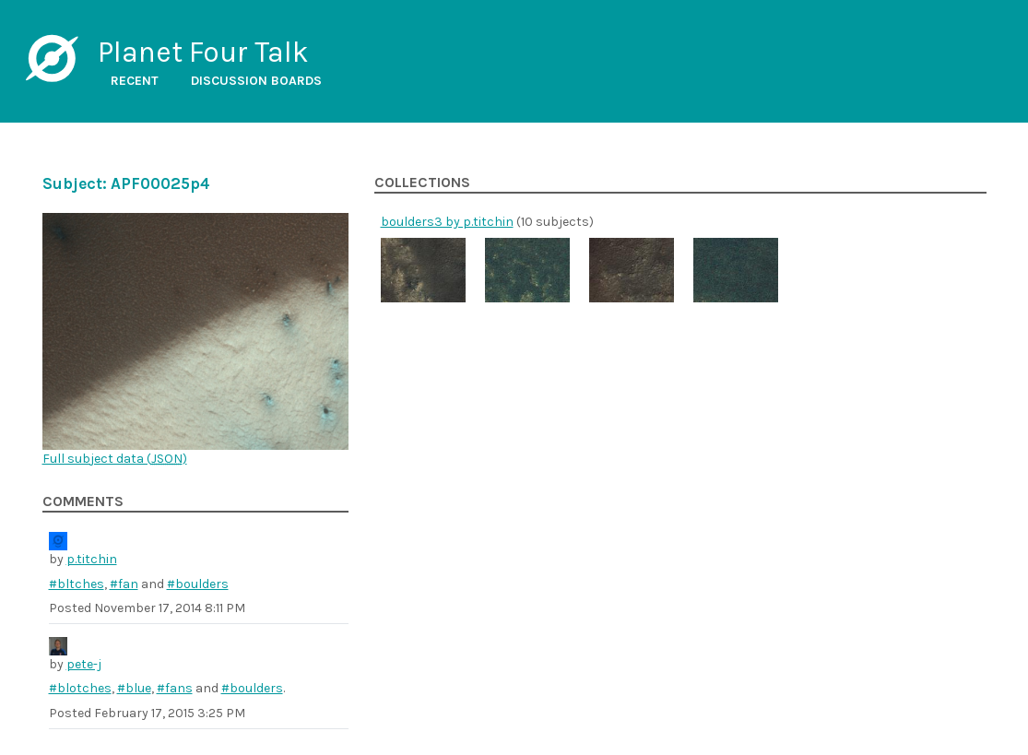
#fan (124, 584)
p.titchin (91, 559)
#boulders (198, 584)
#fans (175, 688)
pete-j (83, 664)
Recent (135, 80)
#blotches (80, 688)
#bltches (76, 584)
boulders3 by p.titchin (447, 222)
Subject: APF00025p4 (126, 183)
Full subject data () (114, 458)
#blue (134, 688)
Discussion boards (256, 80)
